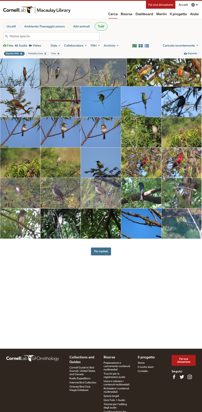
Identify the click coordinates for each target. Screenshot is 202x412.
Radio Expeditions (80, 378)
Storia (141, 363)
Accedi (183, 4)
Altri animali (81, 26)
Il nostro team (146, 367)
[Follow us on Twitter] (182, 377)
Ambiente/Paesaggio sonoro (44, 26)
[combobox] (54, 36)
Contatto (143, 371)
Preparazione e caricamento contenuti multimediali (117, 366)
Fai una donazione (160, 4)
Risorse (126, 14)
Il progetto (178, 14)
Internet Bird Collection (82, 382)
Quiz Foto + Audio (114, 400)
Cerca (113, 14)
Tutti (101, 26)
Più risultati (101, 251)
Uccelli (11, 26)
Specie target (111, 396)
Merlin (161, 14)
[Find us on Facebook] (174, 377)
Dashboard (144, 14)
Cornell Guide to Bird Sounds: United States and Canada (82, 371)
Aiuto (194, 14)
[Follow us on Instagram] (189, 377)
